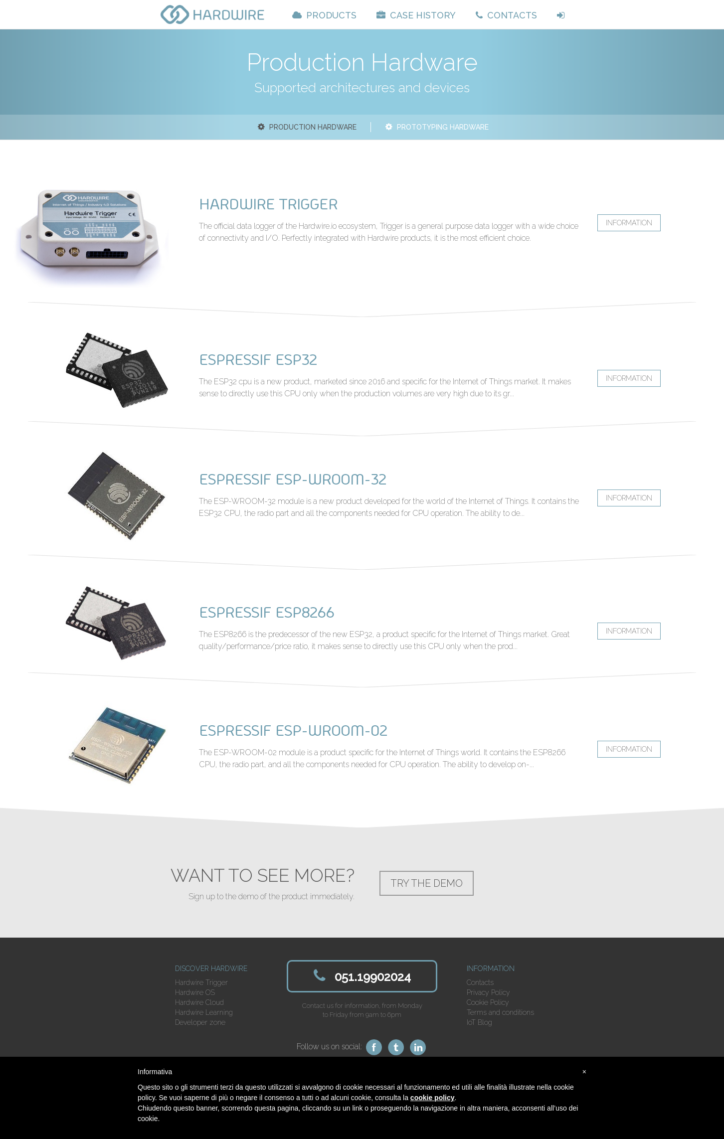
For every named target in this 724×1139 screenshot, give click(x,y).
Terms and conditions (500, 1012)
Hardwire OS (195, 992)
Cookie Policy (488, 1002)
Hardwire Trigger (201, 982)
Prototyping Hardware (436, 127)
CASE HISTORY (416, 15)
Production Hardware (306, 127)
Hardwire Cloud (199, 1002)
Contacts (480, 982)
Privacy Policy (488, 992)
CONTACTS (506, 15)
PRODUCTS (324, 15)
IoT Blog (479, 1022)
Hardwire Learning (204, 1012)
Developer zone (200, 1022)
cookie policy (432, 1098)
